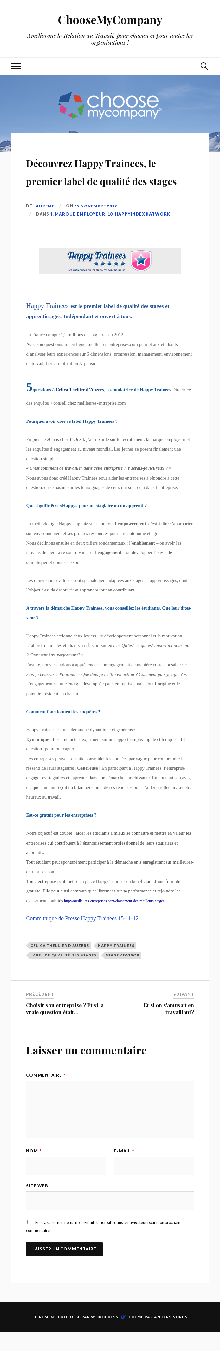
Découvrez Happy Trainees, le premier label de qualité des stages (109, 179)
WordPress (104, 1336)
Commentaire (46, 1093)
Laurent (44, 223)
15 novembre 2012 (97, 223)
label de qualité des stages (63, 973)
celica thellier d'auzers (59, 964)
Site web (37, 1204)
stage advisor (122, 973)
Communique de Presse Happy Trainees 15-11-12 (82, 936)
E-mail (124, 1169)
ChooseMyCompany (110, 19)
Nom (34, 1169)
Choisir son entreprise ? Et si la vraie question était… (65, 1027)
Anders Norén (171, 1336)
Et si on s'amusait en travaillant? (169, 1027)
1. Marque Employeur (77, 232)
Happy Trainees (116, 964)
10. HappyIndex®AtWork (138, 232)
